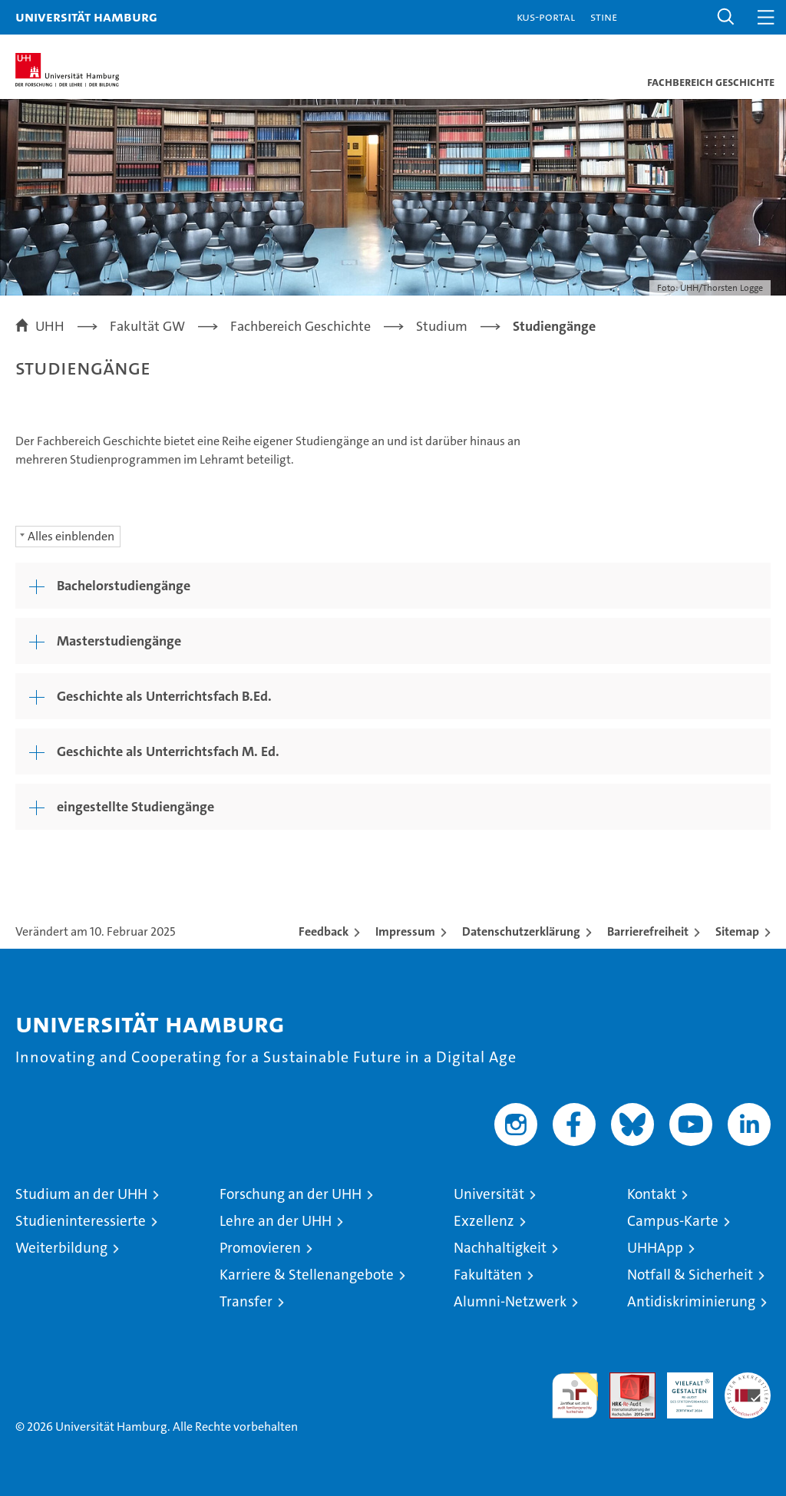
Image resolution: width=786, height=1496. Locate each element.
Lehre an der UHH (276, 1220)
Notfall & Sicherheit (690, 1274)
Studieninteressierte (80, 1220)
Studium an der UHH (81, 1194)
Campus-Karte (672, 1220)
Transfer (246, 1301)
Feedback (323, 931)
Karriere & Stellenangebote (307, 1274)
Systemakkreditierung (748, 1380)
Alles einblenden (71, 536)
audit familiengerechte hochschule (575, 1395)
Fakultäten (488, 1274)
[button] (726, 17)
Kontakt (651, 1194)
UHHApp (655, 1247)
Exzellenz (484, 1220)
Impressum (405, 931)
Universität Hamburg (86, 16)
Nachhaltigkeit (500, 1247)
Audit (624, 1380)
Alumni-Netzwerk (510, 1301)
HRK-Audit (681, 1388)
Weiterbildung (61, 1247)
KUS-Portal (546, 16)
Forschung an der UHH (291, 1194)
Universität (489, 1194)
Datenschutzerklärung (521, 931)
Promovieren (260, 1247)
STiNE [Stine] (603, 16)
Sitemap (737, 931)
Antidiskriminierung (691, 1301)
